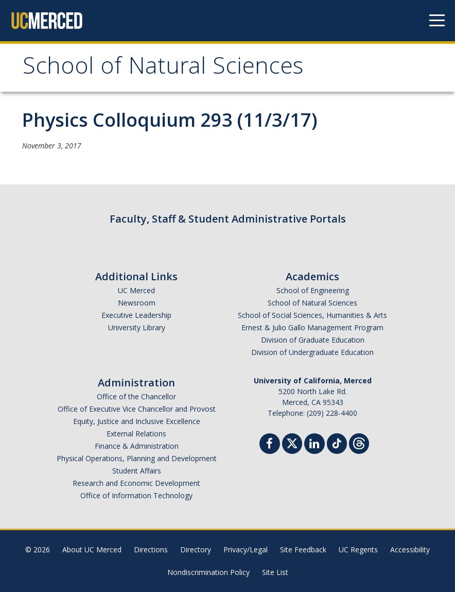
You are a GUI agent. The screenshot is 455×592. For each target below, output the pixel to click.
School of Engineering (312, 290)
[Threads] (359, 442)
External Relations (136, 433)
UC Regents (358, 549)
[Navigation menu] (437, 20)
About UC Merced (91, 549)
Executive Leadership (136, 315)
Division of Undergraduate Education (312, 352)
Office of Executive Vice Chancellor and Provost (137, 409)
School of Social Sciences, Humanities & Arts (312, 315)
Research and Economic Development (136, 483)
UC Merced (136, 290)
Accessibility (410, 549)
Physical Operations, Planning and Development (137, 458)
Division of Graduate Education (312, 340)
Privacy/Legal (245, 549)
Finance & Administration (137, 446)
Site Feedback (303, 549)
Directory (195, 549)
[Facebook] (270, 445)
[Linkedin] (314, 445)
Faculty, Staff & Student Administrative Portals (228, 219)
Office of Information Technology (136, 495)
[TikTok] (337, 442)
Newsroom (136, 303)
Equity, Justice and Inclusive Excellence (136, 421)
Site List (275, 572)
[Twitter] (292, 442)
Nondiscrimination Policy (208, 572)
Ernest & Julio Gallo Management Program (312, 327)
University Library (136, 327)
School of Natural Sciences (163, 69)
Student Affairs (136, 471)
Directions (151, 549)
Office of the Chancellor (136, 396)
